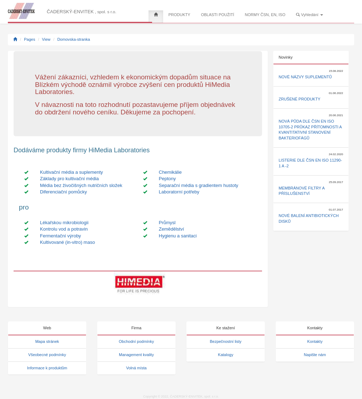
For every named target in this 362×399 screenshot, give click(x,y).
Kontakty (315, 341)
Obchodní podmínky (136, 341)
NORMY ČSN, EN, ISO (265, 15)
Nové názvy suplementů (305, 77)
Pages (29, 39)
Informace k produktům (47, 368)
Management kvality (136, 355)
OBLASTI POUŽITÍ (217, 15)
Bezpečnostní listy (226, 341)
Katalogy (225, 355)
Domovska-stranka (73, 39)
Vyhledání (309, 15)
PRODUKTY (179, 15)
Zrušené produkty (300, 99)
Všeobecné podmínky (47, 355)
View (46, 39)
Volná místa (136, 368)
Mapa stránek (47, 341)
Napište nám (315, 355)
